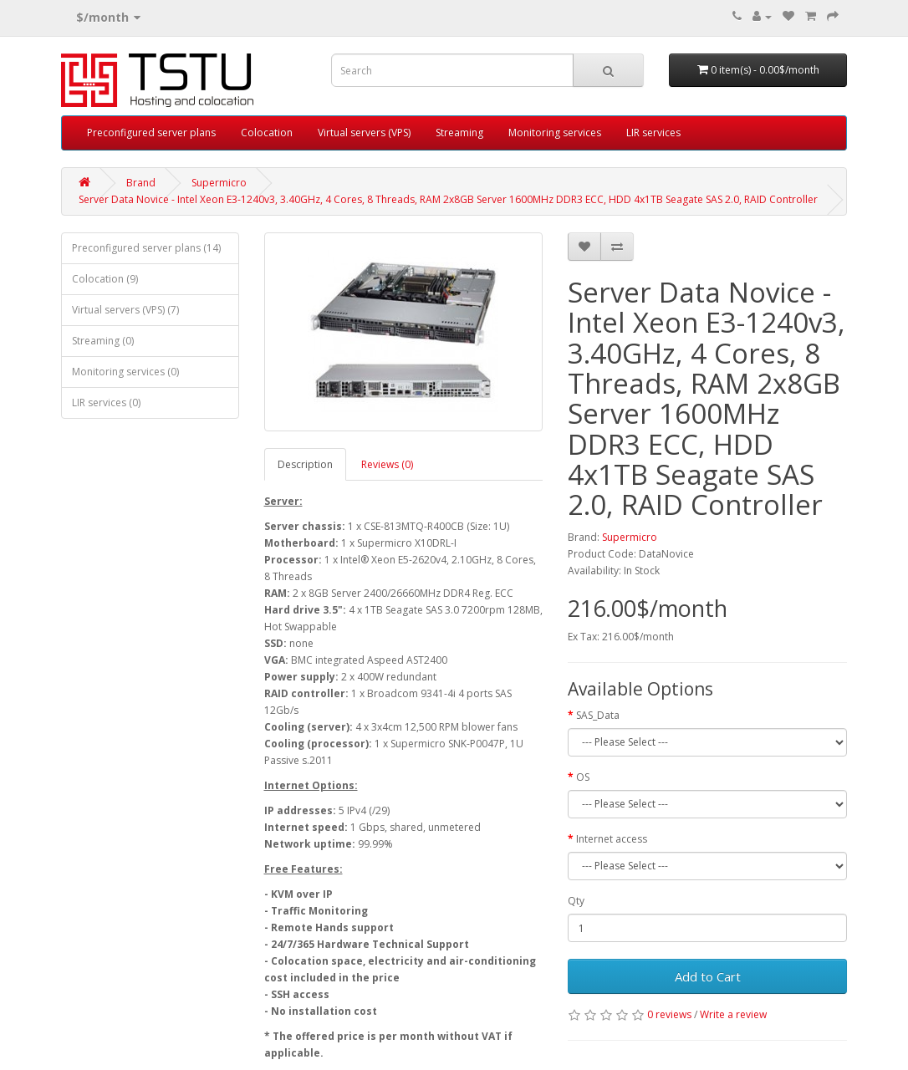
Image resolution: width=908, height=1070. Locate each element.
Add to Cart (708, 976)
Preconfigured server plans (151, 132)
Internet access (611, 839)
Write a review (733, 1014)
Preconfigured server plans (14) (146, 248)
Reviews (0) (387, 464)
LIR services (653, 132)
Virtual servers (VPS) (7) (125, 310)
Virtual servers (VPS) (364, 132)
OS (582, 777)
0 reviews (669, 1014)
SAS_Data (598, 715)
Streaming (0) (103, 341)
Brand (141, 183)
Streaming (459, 132)
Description (305, 464)
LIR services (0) (106, 402)
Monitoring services (554, 132)
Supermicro (219, 183)
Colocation (267, 132)
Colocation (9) (105, 279)
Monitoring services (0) (125, 371)
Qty (576, 901)
